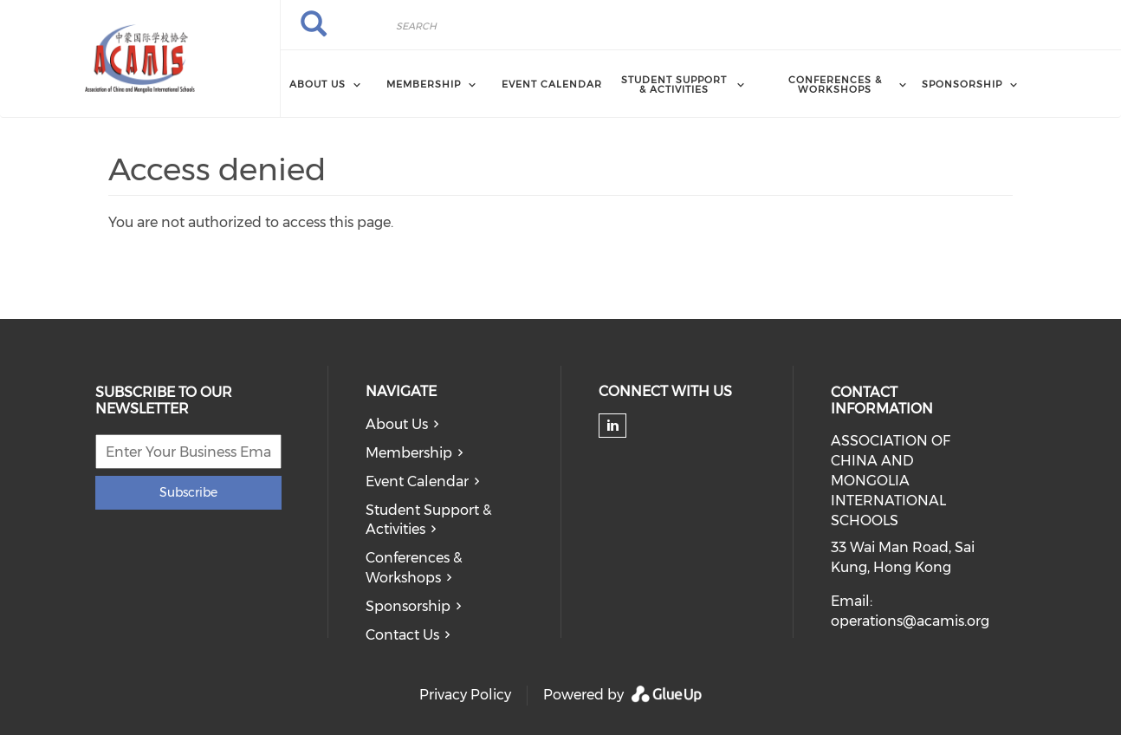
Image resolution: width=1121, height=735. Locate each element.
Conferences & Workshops (414, 568)
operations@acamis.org (910, 621)
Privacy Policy (465, 694)
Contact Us (402, 635)
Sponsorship (408, 606)
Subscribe (188, 492)
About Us (397, 424)
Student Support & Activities (428, 520)
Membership (409, 453)
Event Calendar (552, 84)
